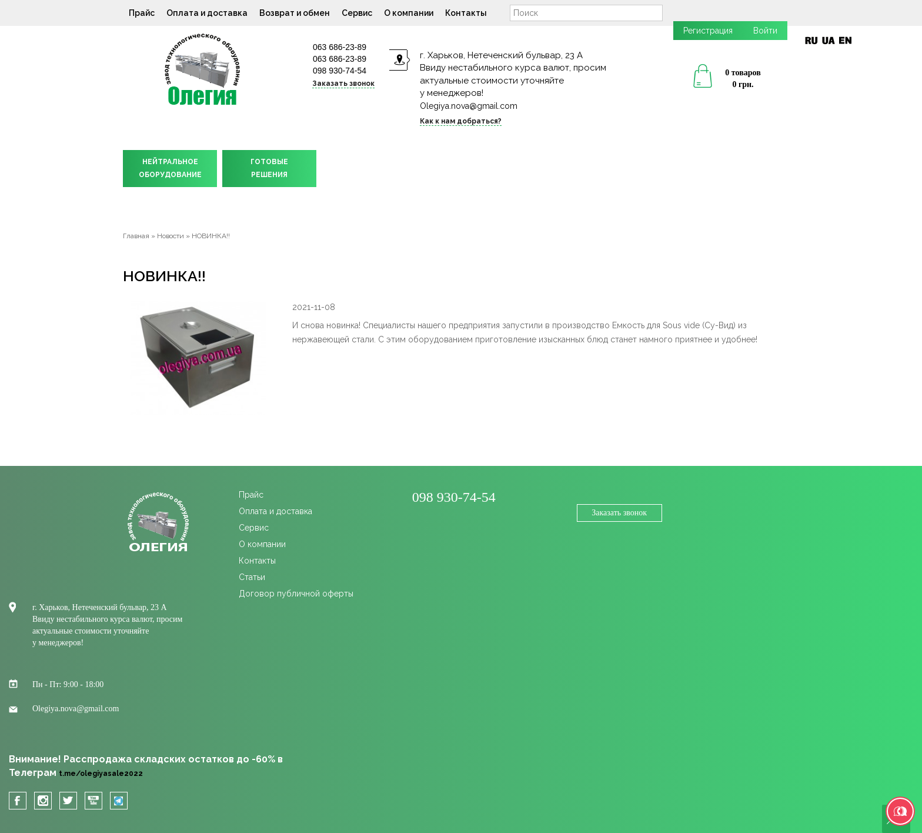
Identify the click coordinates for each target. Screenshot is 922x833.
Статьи (252, 577)
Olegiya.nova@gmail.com (468, 106)
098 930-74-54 (339, 70)
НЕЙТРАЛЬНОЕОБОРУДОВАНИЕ (170, 168)
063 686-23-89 (339, 47)
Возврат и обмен (294, 13)
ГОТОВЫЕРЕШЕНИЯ (269, 168)
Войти (765, 30)
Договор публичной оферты (296, 593)
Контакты (466, 13)
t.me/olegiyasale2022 (101, 773)
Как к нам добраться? (461, 121)
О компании (408, 13)
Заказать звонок (343, 83)
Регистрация (708, 30)
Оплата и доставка (207, 13)
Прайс (142, 13)
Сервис (357, 13)
